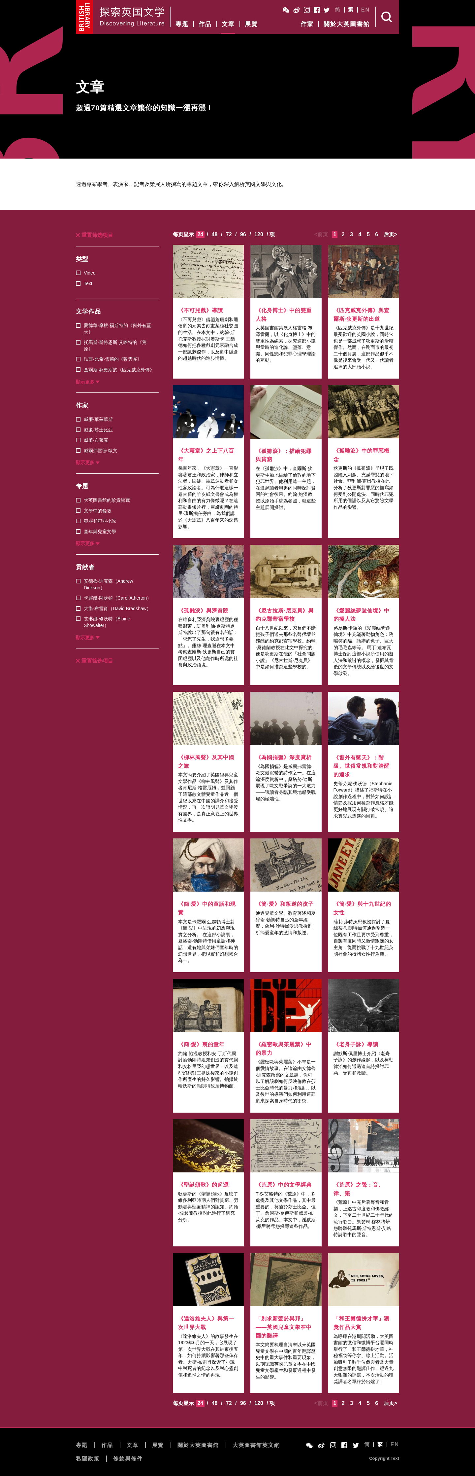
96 (243, 234)
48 (215, 234)
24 (200, 234)
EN (365, 10)
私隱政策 (88, 1458)
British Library (84, 17)
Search (387, 17)
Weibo (296, 10)
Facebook (317, 10)
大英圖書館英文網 (256, 1445)
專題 (182, 24)
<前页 (321, 234)
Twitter (327, 10)
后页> (390, 234)
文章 (228, 24)
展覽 (251, 24)
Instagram (307, 10)
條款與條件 (128, 1458)
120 (258, 234)
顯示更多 (85, 382)
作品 (205, 24)
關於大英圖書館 (347, 24)
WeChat (286, 10)
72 (229, 234)
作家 (307, 24)
